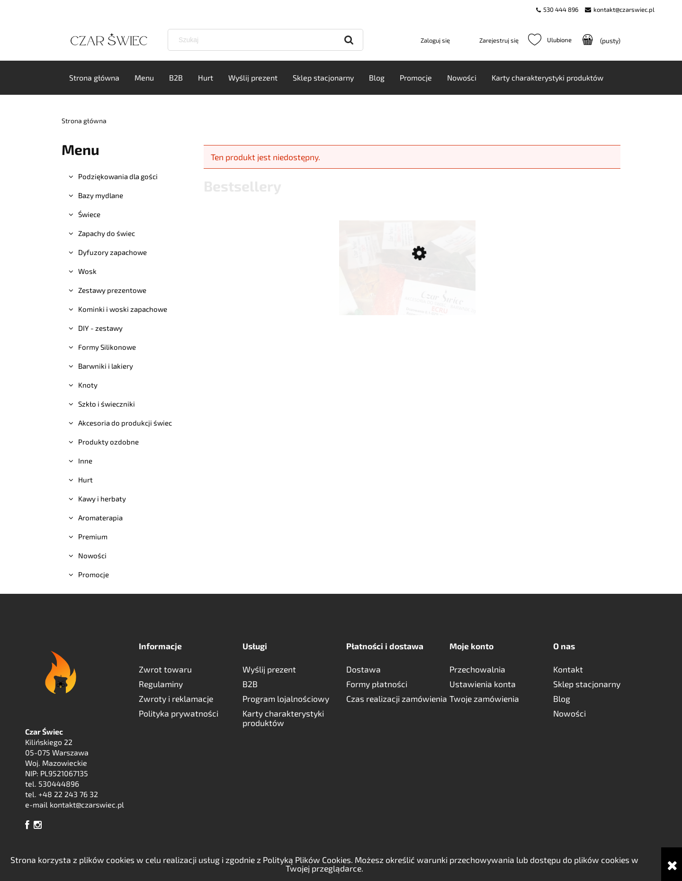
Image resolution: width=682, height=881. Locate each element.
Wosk (87, 271)
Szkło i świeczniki (106, 404)
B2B (250, 684)
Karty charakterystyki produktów (283, 718)
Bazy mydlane (100, 195)
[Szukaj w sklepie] (267, 39)
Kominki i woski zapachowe (122, 309)
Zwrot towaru (165, 669)
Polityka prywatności (178, 713)
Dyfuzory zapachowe (112, 252)
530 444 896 (560, 9)
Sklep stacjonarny (586, 684)
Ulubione (550, 39)
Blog (561, 698)
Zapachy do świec (106, 233)
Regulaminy (161, 684)
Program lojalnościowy (285, 698)
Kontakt (568, 669)
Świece (89, 214)
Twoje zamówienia (484, 698)
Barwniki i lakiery (105, 366)
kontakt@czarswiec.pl (624, 9)
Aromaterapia (100, 518)
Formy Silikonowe (107, 347)
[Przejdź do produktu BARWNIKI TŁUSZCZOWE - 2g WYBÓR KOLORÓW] (407, 299)
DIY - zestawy (100, 328)
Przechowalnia (477, 669)
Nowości (92, 556)
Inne (85, 461)
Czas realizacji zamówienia (396, 698)
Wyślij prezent (269, 669)
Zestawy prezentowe (112, 290)
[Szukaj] (349, 40)
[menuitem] (94, 78)
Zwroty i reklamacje (176, 698)
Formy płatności (376, 684)
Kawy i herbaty (102, 499)
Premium (93, 537)
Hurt (85, 480)
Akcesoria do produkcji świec (125, 423)
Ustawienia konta (482, 684)
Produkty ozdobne (108, 442)
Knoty (88, 385)
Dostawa (363, 669)
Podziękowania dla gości (118, 177)
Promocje (93, 575)
